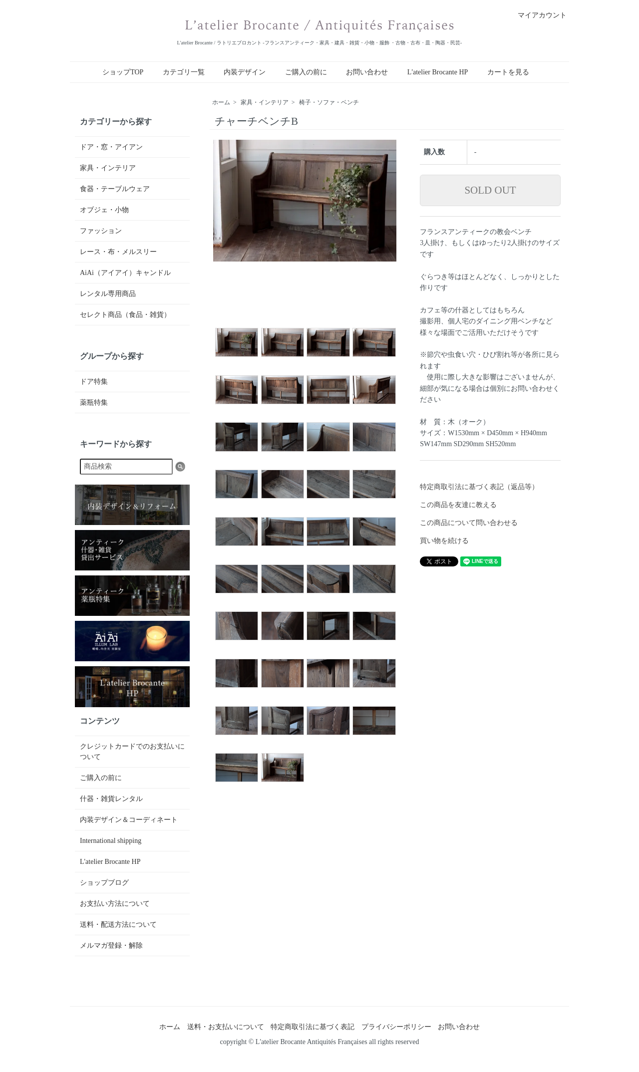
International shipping (110, 840)
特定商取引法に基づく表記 (312, 1027)
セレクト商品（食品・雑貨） (125, 314)
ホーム (221, 102)
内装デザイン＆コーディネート (129, 819)
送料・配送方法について (118, 924)
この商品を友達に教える (458, 505)
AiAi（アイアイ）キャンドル (125, 272)
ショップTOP (122, 72)
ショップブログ (104, 882)
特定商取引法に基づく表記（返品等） (479, 487)
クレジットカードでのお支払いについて (132, 752)
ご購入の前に (306, 72)
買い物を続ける (444, 540)
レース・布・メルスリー (118, 252)
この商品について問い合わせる (469, 523)
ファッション (101, 231)
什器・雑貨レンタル (111, 799)
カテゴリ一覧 (184, 72)
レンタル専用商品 (108, 293)
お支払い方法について (115, 903)
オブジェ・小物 (104, 210)
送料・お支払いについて (225, 1027)
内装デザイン (245, 72)
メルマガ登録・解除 (111, 945)
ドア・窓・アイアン (111, 147)
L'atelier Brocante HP (437, 72)
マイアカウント (537, 15)
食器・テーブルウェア (115, 189)
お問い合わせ (367, 72)
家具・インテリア (265, 102)
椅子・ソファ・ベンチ (329, 102)
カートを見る (508, 72)
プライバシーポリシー (396, 1027)
